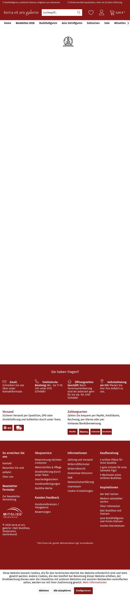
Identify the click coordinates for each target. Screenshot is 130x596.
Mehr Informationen (95, 582)
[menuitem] (62, 13)
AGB (70, 477)
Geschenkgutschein (46, 479)
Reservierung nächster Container (48, 461)
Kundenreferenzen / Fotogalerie (47, 506)
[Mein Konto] (101, 12)
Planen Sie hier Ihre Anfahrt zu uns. (113, 387)
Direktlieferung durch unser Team (48, 473)
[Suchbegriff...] (62, 12)
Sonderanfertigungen (47, 483)
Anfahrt (6, 472)
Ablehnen (44, 590)
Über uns (7, 476)
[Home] (7, 23)
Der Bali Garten (109, 494)
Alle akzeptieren (62, 590)
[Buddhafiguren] (48, 23)
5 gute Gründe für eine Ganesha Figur (113, 469)
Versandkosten (86, 543)
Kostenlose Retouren (80, 473)
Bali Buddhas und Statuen (110, 512)
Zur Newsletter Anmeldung (11, 498)
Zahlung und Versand (80, 459)
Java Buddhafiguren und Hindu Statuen (112, 520)
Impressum (74, 486)
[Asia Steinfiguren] (72, 23)
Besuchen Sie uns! (13, 467)
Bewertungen (43, 511)
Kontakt (7, 463)
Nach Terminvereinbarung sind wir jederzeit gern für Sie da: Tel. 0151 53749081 (81, 390)
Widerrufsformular (79, 464)
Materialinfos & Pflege (48, 467)
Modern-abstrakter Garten (111, 500)
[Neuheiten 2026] (25, 23)
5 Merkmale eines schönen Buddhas (110, 476)
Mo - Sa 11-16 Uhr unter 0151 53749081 (48, 387)
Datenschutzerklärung (81, 482)
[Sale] (107, 23)
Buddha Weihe (43, 488)
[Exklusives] (93, 23)
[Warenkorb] (117, 12)
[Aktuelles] (120, 23)
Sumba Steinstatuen (112, 525)
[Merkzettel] (91, 12)
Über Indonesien (110, 506)
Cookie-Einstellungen (80, 490)
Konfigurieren (83, 590)
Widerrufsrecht (76, 468)
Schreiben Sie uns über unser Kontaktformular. (13, 387)
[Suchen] (79, 12)
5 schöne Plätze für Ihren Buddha (111, 461)
